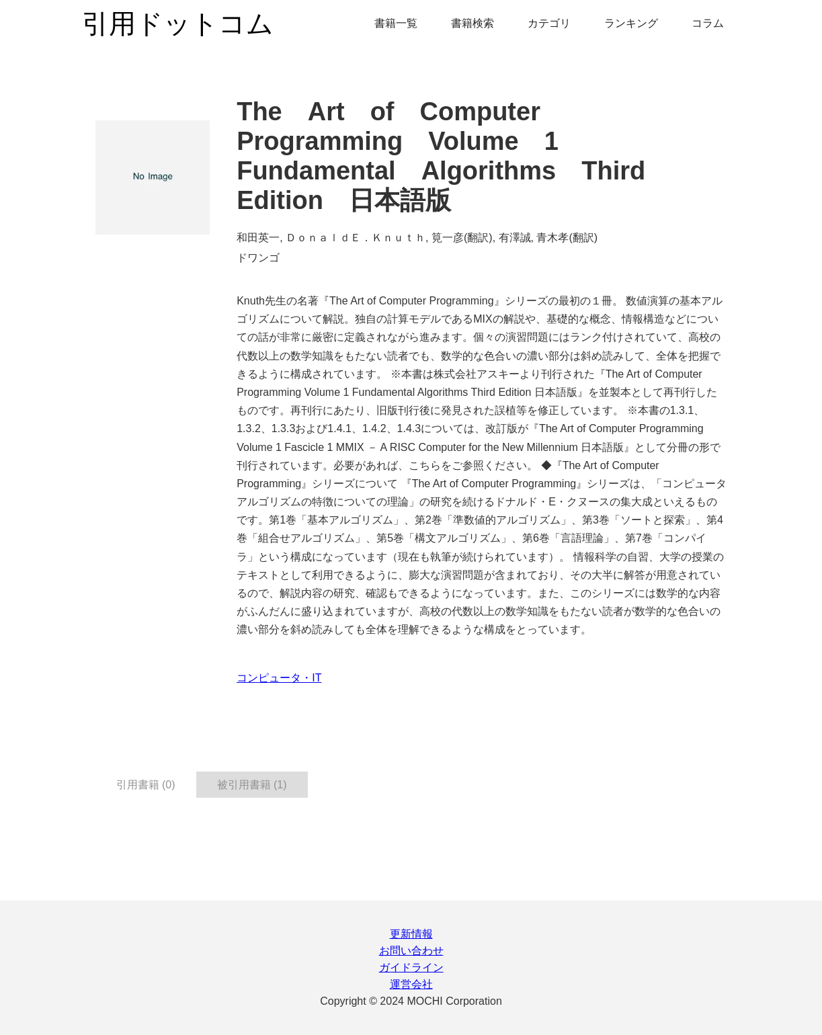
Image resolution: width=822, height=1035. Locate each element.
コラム (708, 23)
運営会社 (411, 984)
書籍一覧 (395, 23)
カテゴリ (549, 23)
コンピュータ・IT (279, 678)
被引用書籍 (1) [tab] (252, 784)
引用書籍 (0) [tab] (145, 784)
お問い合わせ (411, 950)
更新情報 (411, 934)
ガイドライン (411, 967)
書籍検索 (472, 23)
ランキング (631, 23)
